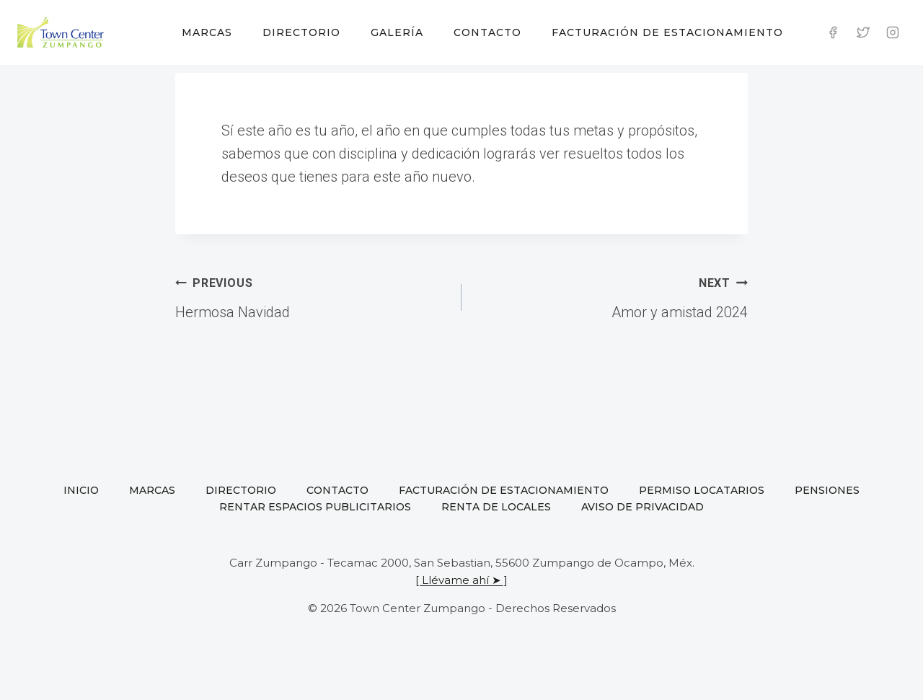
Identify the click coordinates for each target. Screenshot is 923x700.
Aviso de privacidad (642, 506)
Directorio (301, 32)
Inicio (81, 490)
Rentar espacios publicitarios (315, 506)
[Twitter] (863, 32)
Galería (397, 32)
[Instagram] (893, 32)
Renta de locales (496, 506)
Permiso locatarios (701, 490)
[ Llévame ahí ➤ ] (461, 580)
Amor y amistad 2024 (612, 295)
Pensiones (827, 490)
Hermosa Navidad (311, 295)
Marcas (207, 32)
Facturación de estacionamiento (667, 32)
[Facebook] (833, 32)
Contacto (487, 32)
